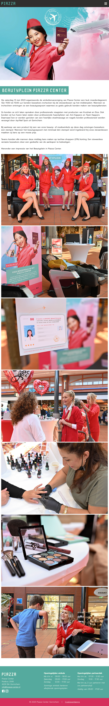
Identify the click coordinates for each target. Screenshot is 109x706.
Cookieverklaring (72, 702)
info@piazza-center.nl (11, 687)
